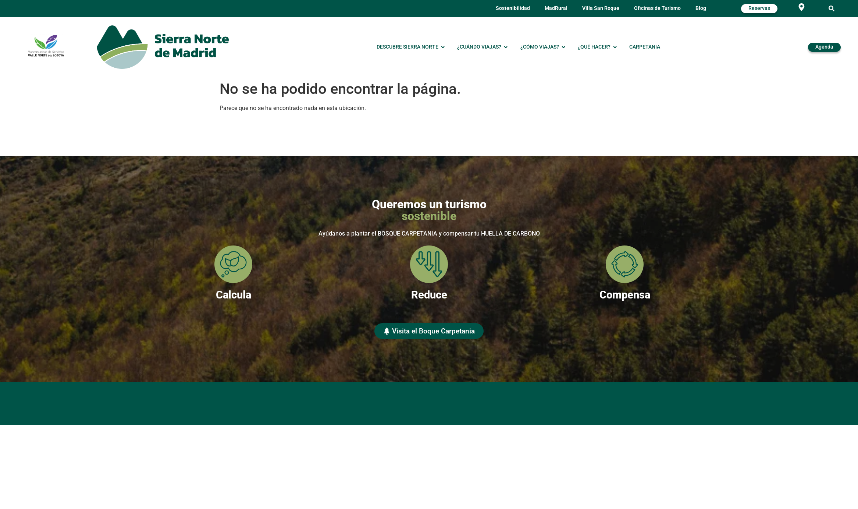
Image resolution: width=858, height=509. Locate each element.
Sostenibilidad (513, 8)
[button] (832, 9)
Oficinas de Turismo (657, 8)
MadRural (556, 8)
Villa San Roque (600, 8)
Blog (700, 8)
